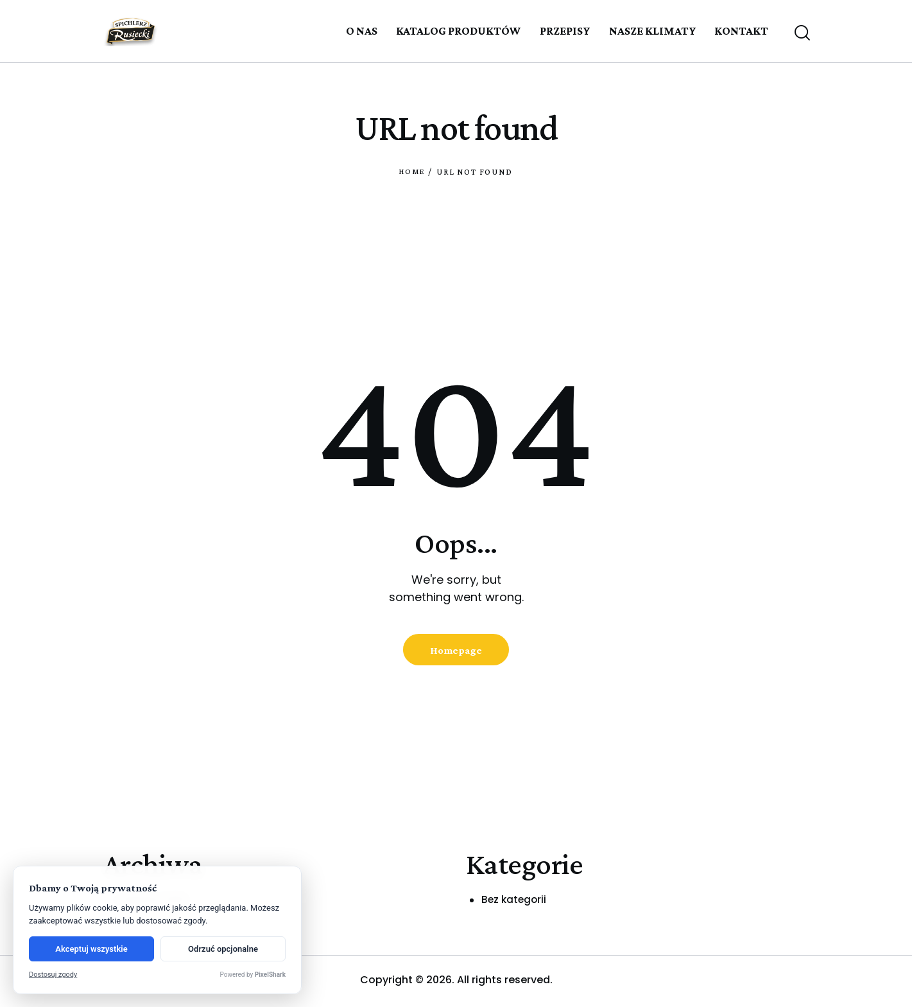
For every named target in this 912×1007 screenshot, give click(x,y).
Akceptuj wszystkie (91, 949)
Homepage (456, 651)
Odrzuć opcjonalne (223, 949)
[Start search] (801, 33)
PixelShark (270, 974)
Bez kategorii (515, 902)
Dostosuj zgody (53, 974)
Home (412, 172)
